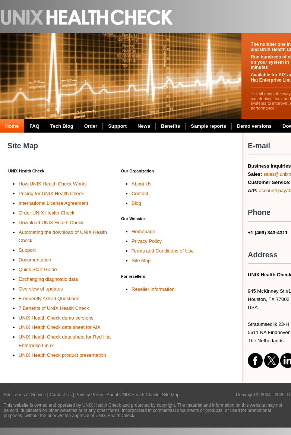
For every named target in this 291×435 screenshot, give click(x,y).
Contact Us (61, 394)
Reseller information (153, 289)
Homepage (143, 231)
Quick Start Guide (38, 269)
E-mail (259, 146)
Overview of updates (41, 289)
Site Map (22, 146)
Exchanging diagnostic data (48, 279)
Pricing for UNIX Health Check (51, 193)
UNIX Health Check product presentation (62, 355)
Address (263, 255)
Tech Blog (61, 126)
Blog (136, 203)
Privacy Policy (147, 241)
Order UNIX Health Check (47, 213)
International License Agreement (53, 203)
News (143, 126)
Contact (140, 193)
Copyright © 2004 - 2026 (261, 394)
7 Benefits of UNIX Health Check (54, 308)
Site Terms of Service (25, 394)
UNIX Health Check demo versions (56, 318)
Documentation (35, 260)
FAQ (34, 126)
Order (90, 126)
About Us (141, 184)
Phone (259, 212)
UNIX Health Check (87, 16)
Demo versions (254, 126)
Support (117, 126)
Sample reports (208, 126)
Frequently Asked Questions (49, 298)
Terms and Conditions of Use (163, 251)
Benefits (170, 126)
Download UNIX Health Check (51, 222)
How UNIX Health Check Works (53, 184)
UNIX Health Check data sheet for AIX (60, 327)
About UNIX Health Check (132, 394)
